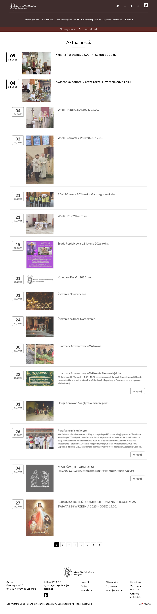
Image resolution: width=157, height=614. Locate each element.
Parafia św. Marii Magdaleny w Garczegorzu (48, 603)
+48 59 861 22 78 (53, 582)
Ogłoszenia (111, 586)
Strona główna (67, 29)
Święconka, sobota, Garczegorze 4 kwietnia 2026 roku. (91, 82)
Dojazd (84, 586)
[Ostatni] (99, 544)
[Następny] (93, 544)
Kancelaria (86, 590)
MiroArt (145, 604)
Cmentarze (135, 582)
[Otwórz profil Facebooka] (47, 595)
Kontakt (85, 582)
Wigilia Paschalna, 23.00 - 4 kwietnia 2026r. (85, 55)
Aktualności (112, 582)
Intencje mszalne (114, 590)
